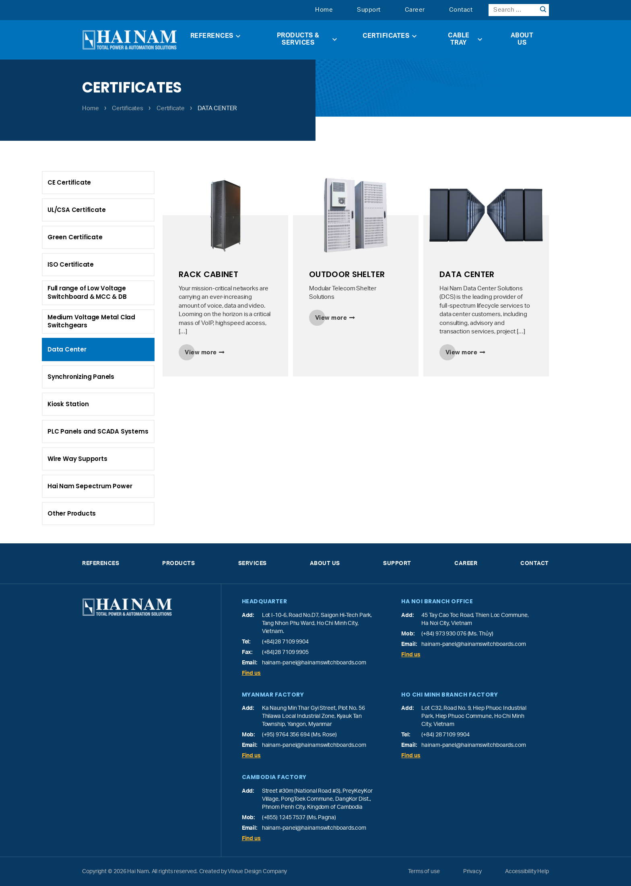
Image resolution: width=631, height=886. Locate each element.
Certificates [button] (390, 36)
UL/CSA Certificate (76, 210)
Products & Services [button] (307, 39)
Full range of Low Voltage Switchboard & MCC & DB (87, 292)
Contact (461, 10)
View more (201, 352)
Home (324, 10)
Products (178, 563)
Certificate (171, 108)
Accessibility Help (527, 871)
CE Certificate (69, 182)
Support (369, 10)
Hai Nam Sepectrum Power (61, 486)
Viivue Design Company (257, 871)
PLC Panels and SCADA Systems (69, 431)
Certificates (127, 108)
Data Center (62, 349)
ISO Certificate (70, 264)
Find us (251, 673)
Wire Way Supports (49, 458)
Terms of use (424, 871)
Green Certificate (75, 237)
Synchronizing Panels (66, 376)
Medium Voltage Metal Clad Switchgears (91, 321)
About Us (522, 39)
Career (415, 10)
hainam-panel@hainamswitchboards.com (314, 663)
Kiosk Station (39, 404)
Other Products (43, 513)
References (215, 36)
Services (252, 563)
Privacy (472, 871)
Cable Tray (465, 39)
